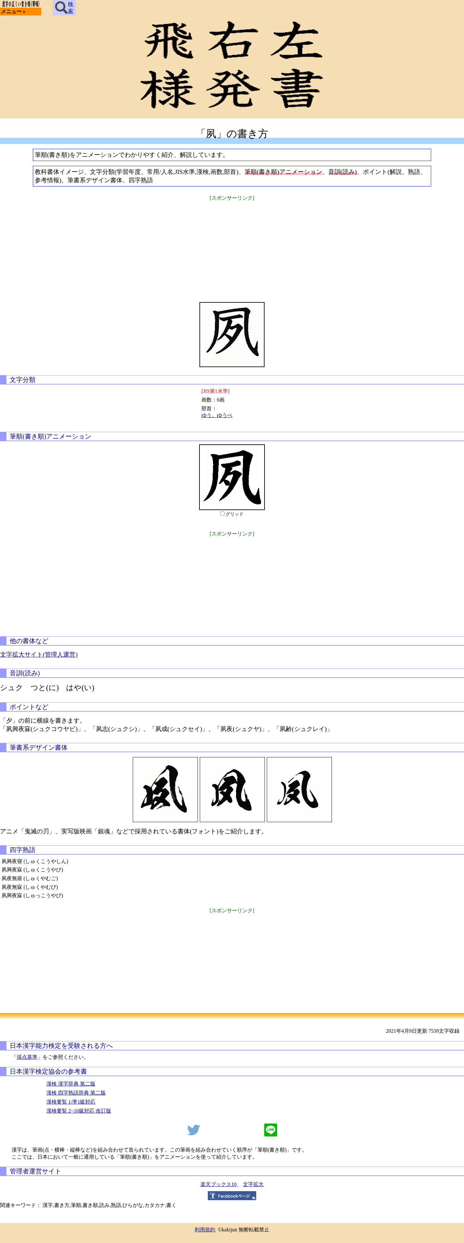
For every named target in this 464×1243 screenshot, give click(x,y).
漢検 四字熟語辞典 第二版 (76, 1093)
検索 (64, 7)
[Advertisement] (232, 247)
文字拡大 (253, 1184)
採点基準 (27, 1057)
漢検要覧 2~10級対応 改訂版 (78, 1111)
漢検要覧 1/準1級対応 (70, 1102)
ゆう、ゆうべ (216, 415)
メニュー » (13, 11)
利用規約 (205, 1229)
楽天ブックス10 (218, 1184)
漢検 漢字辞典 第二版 (70, 1083)
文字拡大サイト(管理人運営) (39, 654)
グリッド (235, 514)
